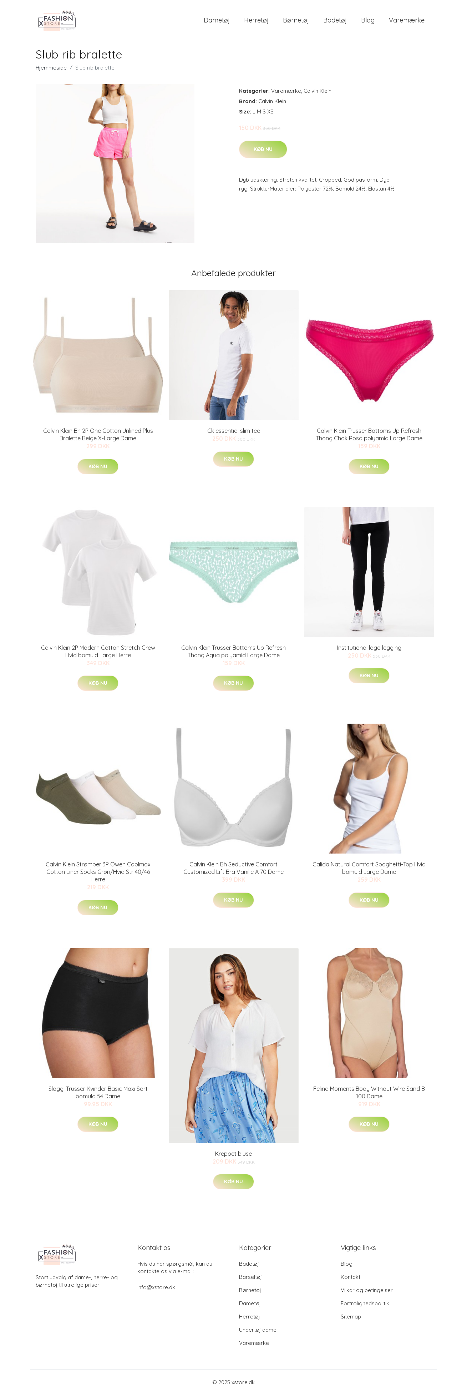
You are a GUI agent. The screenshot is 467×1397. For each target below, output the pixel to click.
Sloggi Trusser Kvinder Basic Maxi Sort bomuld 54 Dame (98, 1094)
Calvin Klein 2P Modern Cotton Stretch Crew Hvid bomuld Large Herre (98, 653)
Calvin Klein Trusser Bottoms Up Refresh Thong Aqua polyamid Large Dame (233, 653)
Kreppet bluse (233, 1155)
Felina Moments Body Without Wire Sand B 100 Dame (369, 1094)
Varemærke (407, 21)
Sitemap (351, 1319)
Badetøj (335, 21)
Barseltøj (250, 1279)
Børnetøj (296, 21)
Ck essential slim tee (233, 433)
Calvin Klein (317, 93)
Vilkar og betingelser (367, 1292)
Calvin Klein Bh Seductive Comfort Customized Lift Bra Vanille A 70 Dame (233, 870)
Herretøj (256, 21)
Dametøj (217, 21)
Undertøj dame (257, 1332)
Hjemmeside (51, 70)
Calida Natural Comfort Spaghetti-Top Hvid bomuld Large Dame (369, 870)
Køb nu (263, 151)
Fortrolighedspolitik (365, 1305)
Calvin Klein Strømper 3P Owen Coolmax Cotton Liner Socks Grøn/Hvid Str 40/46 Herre (98, 874)
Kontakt (350, 1279)
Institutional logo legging (369, 649)
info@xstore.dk (156, 1289)
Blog (368, 21)
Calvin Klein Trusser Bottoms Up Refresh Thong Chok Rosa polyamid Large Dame (369, 437)
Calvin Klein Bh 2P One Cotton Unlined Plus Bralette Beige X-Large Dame (98, 437)
